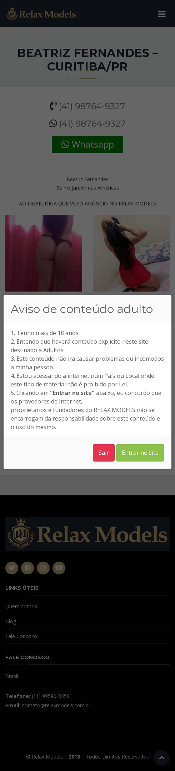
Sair (104, 453)
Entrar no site (140, 453)
